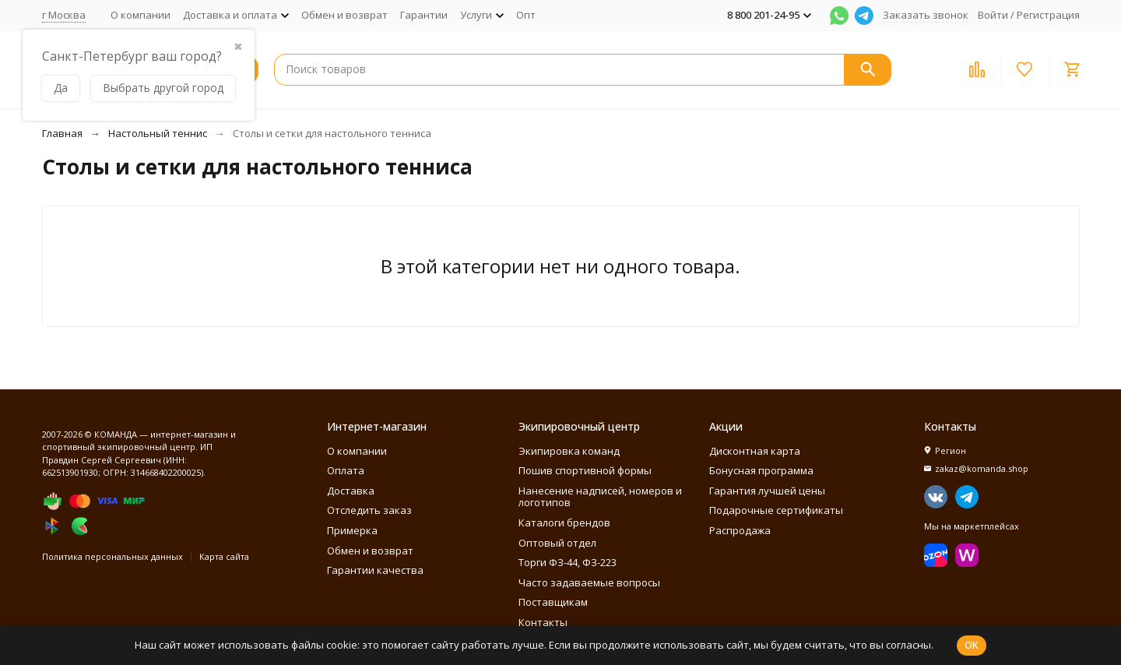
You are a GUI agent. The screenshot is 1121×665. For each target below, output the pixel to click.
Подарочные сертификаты (776, 510)
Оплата (345, 470)
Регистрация (1048, 15)
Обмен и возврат (344, 15)
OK (972, 645)
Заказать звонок (925, 15)
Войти (993, 15)
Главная (62, 133)
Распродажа (740, 530)
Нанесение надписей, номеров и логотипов (600, 497)
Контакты (543, 622)
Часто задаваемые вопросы (589, 582)
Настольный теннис (157, 133)
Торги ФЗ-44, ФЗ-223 (567, 562)
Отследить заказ (369, 510)
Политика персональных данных (112, 556)
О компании (140, 15)
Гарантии (424, 15)
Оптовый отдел (557, 543)
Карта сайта (224, 556)
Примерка (352, 530)
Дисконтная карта (754, 451)
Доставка (350, 491)
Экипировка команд (569, 451)
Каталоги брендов (564, 522)
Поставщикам (553, 602)
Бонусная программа (761, 470)
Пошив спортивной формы (585, 470)
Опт (526, 15)
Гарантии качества (375, 570)
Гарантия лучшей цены (767, 491)
